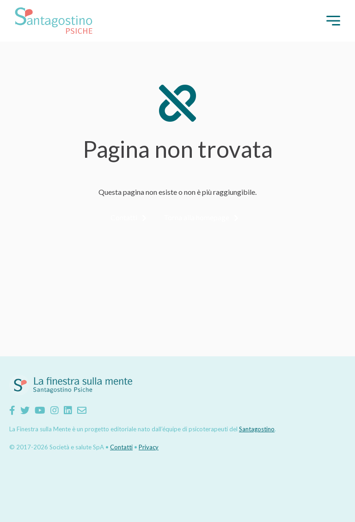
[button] (333, 20)
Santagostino (257, 429)
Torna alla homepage (196, 217)
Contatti (123, 217)
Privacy (149, 447)
